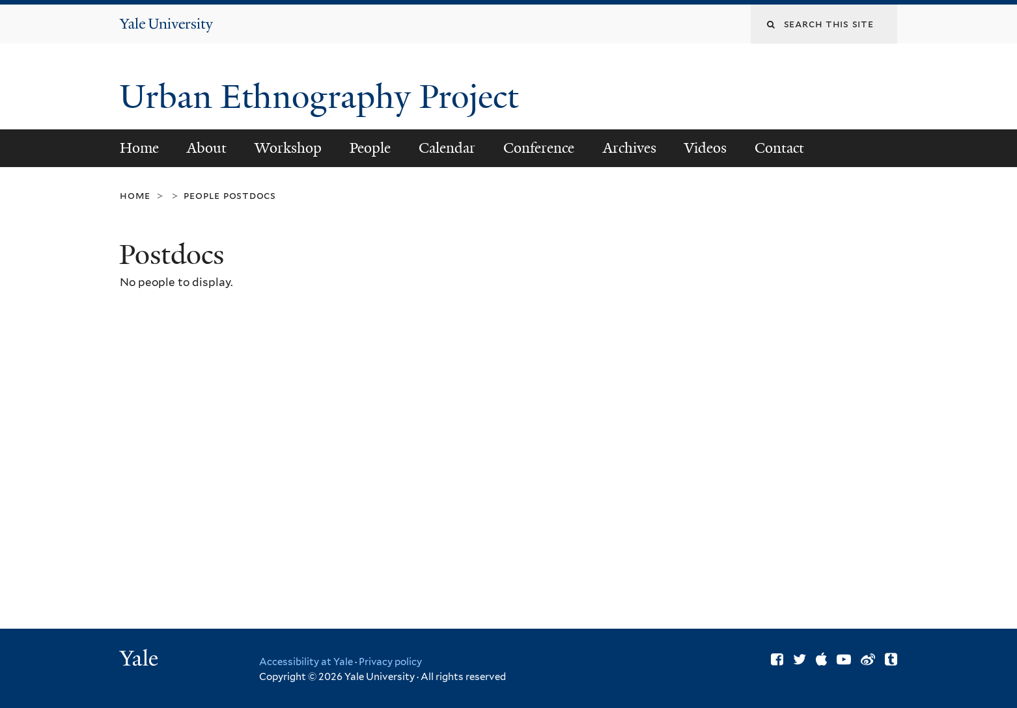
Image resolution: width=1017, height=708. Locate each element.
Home (139, 147)
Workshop (288, 147)
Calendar (447, 147)
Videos (705, 147)
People (370, 147)
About (207, 147)
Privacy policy (390, 662)
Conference (538, 147)
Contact (779, 147)
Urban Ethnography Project (323, 96)
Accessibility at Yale (306, 662)
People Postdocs (230, 195)
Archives (629, 147)
